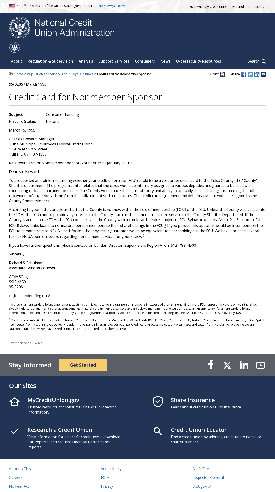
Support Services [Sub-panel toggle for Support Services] (114, 50)
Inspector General (208, 466)
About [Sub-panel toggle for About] (16, 50)
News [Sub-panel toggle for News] (165, 50)
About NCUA (20, 457)
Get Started (83, 354)
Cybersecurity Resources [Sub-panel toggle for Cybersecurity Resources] (198, 50)
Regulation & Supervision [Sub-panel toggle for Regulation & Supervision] (50, 50)
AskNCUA (201, 457)
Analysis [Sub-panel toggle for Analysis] (86, 50)
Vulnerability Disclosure (29, 483)
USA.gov (200, 475)
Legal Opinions (82, 63)
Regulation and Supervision (47, 63)
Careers (16, 466)
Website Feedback (116, 483)
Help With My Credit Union (208, 6)
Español (238, 6)
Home (19, 63)
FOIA (105, 466)
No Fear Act (19, 475)
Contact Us (256, 6)
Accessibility (111, 457)
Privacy (107, 475)
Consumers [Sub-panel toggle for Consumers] (145, 50)
